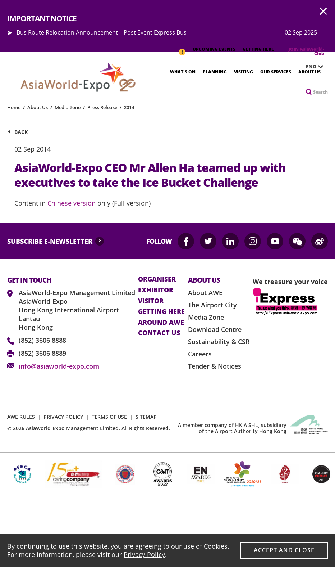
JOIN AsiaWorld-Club (306, 51)
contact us (159, 333)
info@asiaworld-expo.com (59, 366)
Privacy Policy (144, 554)
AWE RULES (21, 416)
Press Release (102, 107)
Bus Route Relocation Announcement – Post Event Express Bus (102, 32)
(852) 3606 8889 (42, 353)
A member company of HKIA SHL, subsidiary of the (232, 428)
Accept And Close (284, 550)
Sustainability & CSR (219, 341)
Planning (215, 72)
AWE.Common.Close (323, 11)
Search (320, 92)
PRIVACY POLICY (63, 416)
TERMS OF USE (109, 416)
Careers (200, 354)
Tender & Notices (214, 366)
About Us (309, 72)
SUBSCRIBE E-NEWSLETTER (49, 241)
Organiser (157, 279)
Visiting (243, 72)
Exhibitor (155, 290)
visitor (151, 301)
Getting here (161, 311)
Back (21, 132)
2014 (129, 107)
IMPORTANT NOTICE (182, 48)
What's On (183, 72)
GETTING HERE (258, 49)
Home (13, 107)
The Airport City (212, 305)
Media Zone (68, 107)
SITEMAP (146, 416)
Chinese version (71, 203)
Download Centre (215, 329)
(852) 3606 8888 (42, 340)
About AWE (205, 292)
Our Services (275, 72)
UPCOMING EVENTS (214, 49)
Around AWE (161, 322)
